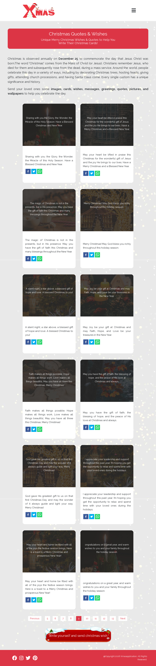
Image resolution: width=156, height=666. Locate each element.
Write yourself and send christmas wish (78, 636)
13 (113, 618)
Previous (34, 618)
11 (96, 618)
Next (122, 618)
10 (87, 618)
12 (104, 618)
